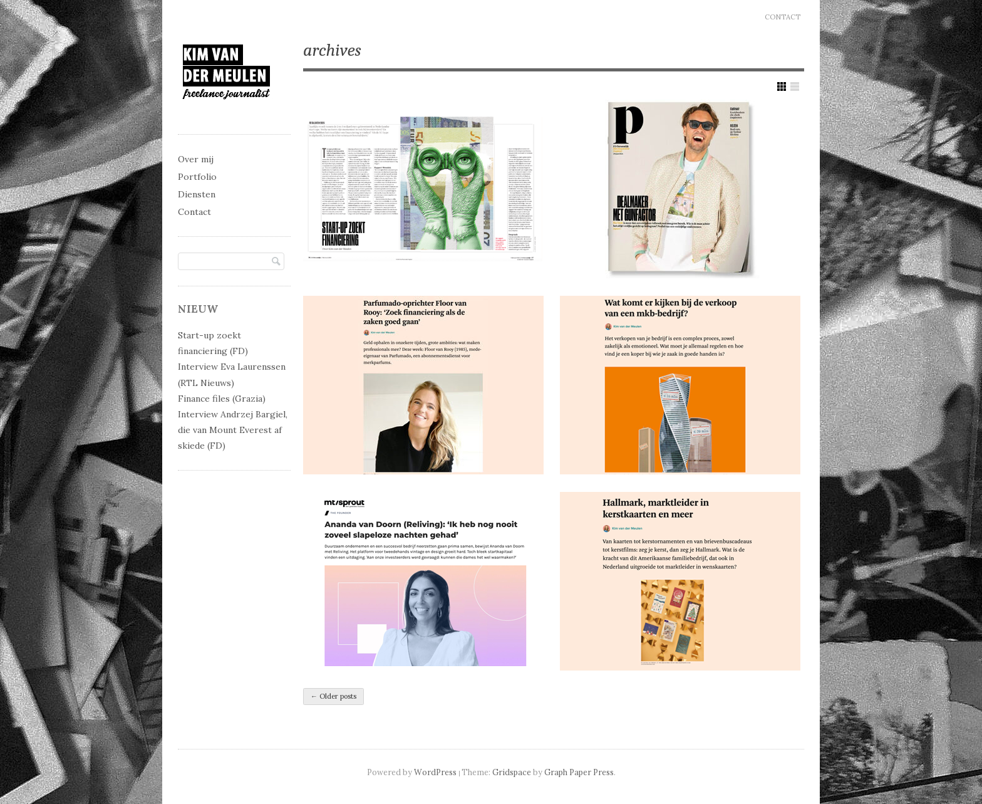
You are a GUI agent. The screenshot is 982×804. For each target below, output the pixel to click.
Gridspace (511, 772)
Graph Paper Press (579, 772)
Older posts (333, 696)
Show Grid (781, 86)
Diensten (196, 194)
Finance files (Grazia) (222, 398)
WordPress (435, 772)
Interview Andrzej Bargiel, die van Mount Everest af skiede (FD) (232, 430)
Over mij (196, 159)
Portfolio (197, 176)
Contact (782, 17)
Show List (794, 86)
